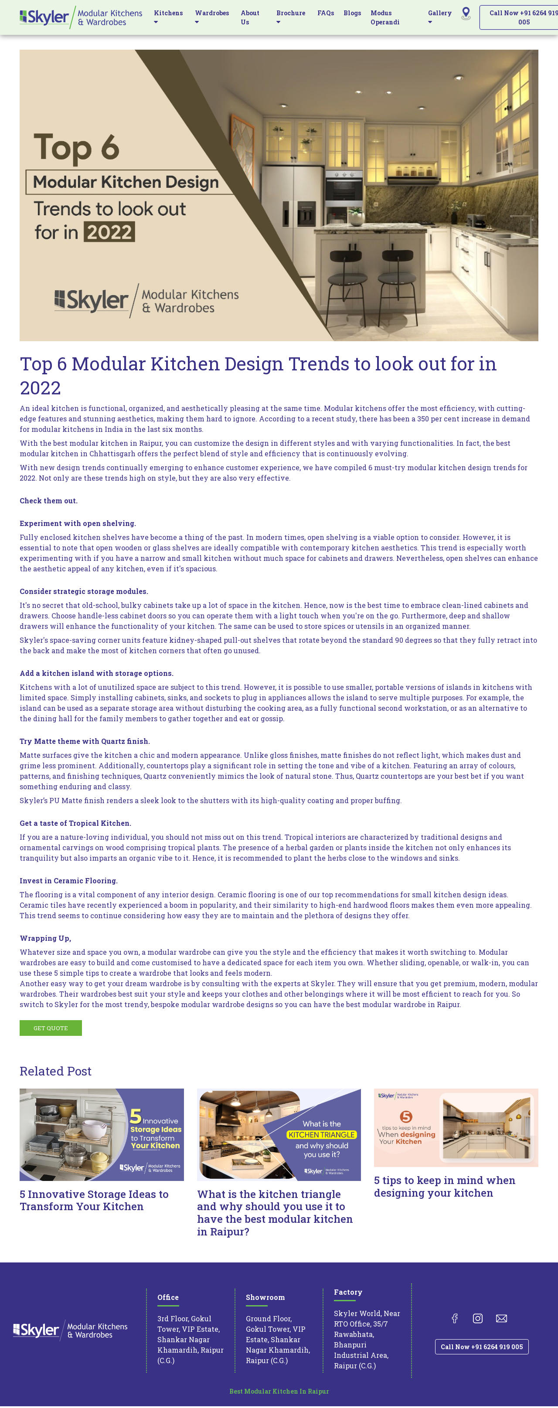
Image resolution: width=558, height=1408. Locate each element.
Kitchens (168, 17)
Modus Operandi (385, 17)
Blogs (352, 13)
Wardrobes (212, 17)
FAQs (325, 13)
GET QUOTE (51, 1030)
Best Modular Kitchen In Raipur (279, 1393)
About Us (250, 17)
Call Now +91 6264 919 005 (482, 1348)
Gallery (440, 17)
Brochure (290, 17)
